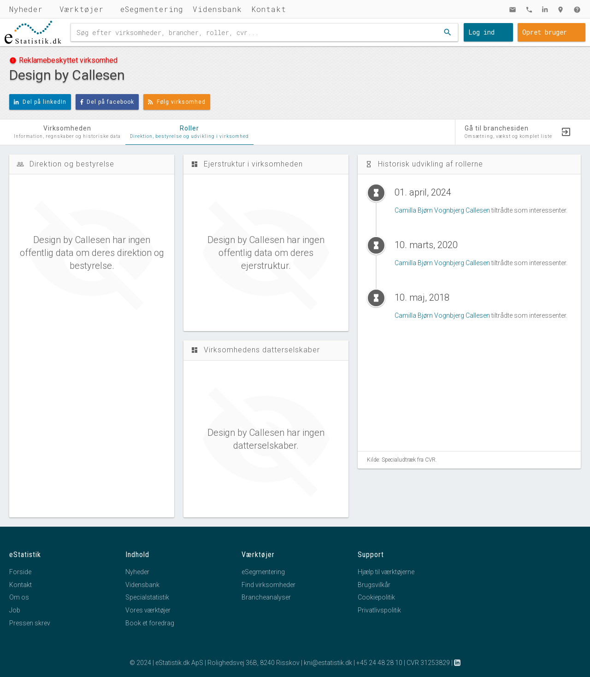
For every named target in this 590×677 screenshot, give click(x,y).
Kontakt (268, 9)
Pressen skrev (29, 623)
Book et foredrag (149, 623)
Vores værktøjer (148, 610)
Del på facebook (107, 102)
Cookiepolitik (376, 597)
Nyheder (26, 9)
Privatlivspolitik (379, 610)
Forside (20, 572)
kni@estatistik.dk (328, 662)
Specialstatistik (147, 597)
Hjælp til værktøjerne (386, 572)
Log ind (481, 32)
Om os (19, 597)
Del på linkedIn (40, 102)
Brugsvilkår (374, 584)
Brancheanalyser (266, 597)
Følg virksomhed (177, 102)
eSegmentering (151, 9)
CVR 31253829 (428, 662)
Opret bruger (544, 32)
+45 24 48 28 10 (379, 662)
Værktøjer (81, 9)
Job (14, 610)
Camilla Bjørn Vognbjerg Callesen (442, 210)
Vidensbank (217, 9)
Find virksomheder (268, 584)
